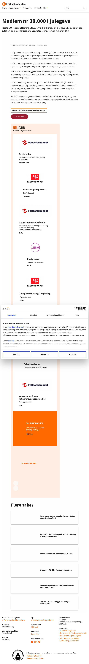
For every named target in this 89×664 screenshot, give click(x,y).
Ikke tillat (16, 354)
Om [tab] (77, 315)
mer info (12, 341)
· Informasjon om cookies (69, 638)
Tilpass (44, 354)
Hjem (4, 8)
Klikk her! (29, 434)
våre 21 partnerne (15, 327)
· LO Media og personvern (69, 641)
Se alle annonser (28, 463)
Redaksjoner (15, 8)
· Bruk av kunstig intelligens (70, 635)
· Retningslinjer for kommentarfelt (73, 633)
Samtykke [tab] (12, 315)
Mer (45, 8)
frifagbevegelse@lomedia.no (13, 620)
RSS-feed (34, 627)
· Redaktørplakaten (33, 656)
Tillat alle (72, 354)
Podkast (37, 8)
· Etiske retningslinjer (67, 630)
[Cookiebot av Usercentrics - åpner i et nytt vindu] (76, 308)
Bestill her (35, 634)
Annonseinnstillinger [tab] (55, 315)
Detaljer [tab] (33, 315)
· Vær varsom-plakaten (35, 658)
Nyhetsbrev (27, 8)
